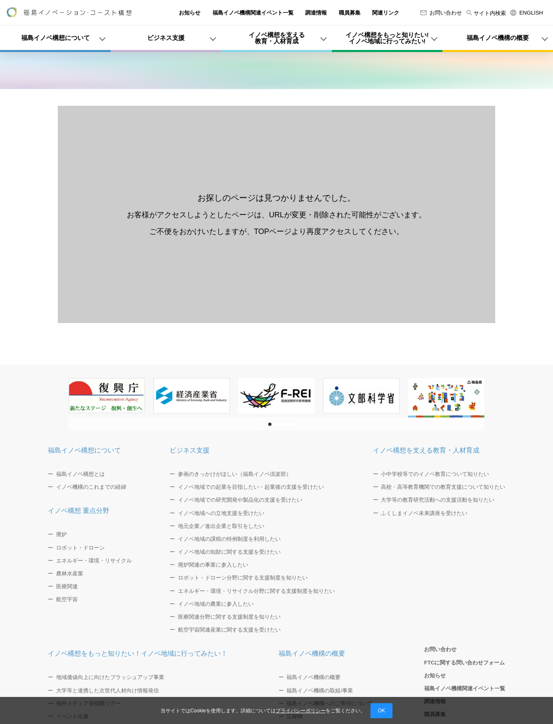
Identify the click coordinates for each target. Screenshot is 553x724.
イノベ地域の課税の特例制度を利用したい (229, 539)
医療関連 (67, 586)
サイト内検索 (486, 13)
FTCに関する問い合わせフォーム (464, 662)
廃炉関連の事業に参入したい (213, 565)
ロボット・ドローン (80, 548)
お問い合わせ (441, 13)
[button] (263, 424)
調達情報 (316, 12)
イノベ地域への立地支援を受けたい (221, 513)
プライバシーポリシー (301, 711)
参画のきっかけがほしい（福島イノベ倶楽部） (234, 474)
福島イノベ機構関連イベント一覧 (253, 12)
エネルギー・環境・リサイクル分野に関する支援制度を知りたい (256, 591)
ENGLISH (526, 13)
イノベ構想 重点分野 (78, 510)
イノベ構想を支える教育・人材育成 (426, 450)
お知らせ (189, 12)
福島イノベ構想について (84, 450)
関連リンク (385, 12)
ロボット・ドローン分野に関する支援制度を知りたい (243, 578)
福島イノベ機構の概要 (312, 653)
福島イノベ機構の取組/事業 (319, 690)
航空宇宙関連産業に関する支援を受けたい (229, 630)
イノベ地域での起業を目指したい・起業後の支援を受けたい (251, 487)
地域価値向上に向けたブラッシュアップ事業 (110, 677)
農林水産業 (69, 573)
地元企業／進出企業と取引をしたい (221, 526)
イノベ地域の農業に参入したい (216, 604)
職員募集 (349, 12)
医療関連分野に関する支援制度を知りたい (229, 617)
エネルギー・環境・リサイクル (94, 560)
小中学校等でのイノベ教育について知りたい (435, 474)
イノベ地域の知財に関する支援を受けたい (229, 552)
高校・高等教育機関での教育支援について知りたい (443, 487)
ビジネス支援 (190, 450)
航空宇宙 (67, 599)
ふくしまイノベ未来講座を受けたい (424, 513)
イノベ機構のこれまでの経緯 (91, 487)
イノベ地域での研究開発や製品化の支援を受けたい (240, 500)
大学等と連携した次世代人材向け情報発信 (107, 690)
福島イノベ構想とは (80, 474)
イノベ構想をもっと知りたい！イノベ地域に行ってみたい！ (137, 653)
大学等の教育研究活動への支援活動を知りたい (437, 500)
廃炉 (61, 534)
